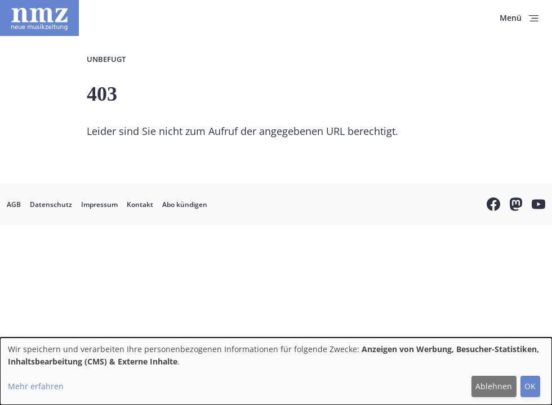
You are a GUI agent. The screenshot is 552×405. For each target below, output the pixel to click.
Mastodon (516, 206)
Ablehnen (493, 386)
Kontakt (140, 204)
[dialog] (276, 371)
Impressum (99, 204)
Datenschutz (51, 204)
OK (530, 386)
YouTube (538, 206)
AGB (14, 204)
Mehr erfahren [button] (36, 386)
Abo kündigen (184, 204)
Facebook (493, 206)
